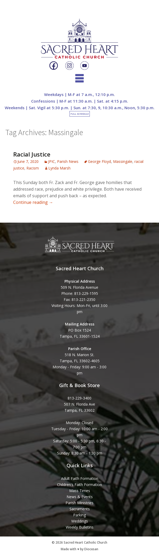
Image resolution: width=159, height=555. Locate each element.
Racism (32, 168)
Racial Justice (31, 154)
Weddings (79, 521)
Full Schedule (80, 113)
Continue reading (33, 202)
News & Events (80, 496)
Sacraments (79, 508)
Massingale (122, 161)
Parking (79, 514)
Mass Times (79, 490)
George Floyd (99, 161)
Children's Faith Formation (79, 484)
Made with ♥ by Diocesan (79, 549)
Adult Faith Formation (79, 478)
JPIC (51, 161)
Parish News (67, 161)
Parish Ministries (79, 502)
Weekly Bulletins (79, 527)
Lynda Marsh (59, 168)
